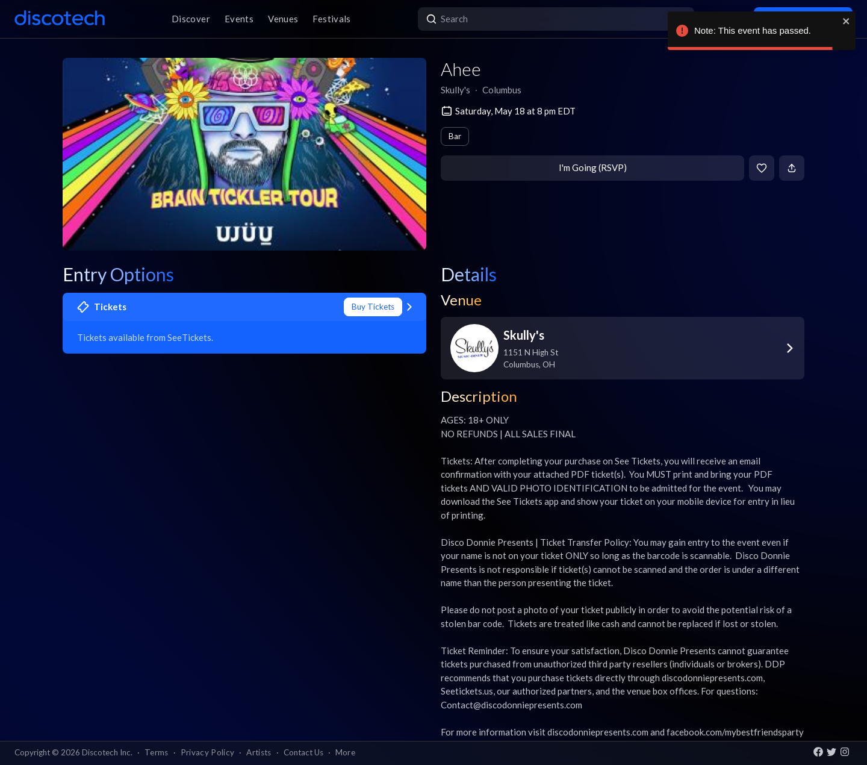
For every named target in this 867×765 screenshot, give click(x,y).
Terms (156, 752)
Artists (258, 752)
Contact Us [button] (303, 752)
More (345, 752)
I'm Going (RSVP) (593, 167)
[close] (846, 21)
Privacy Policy (208, 752)
